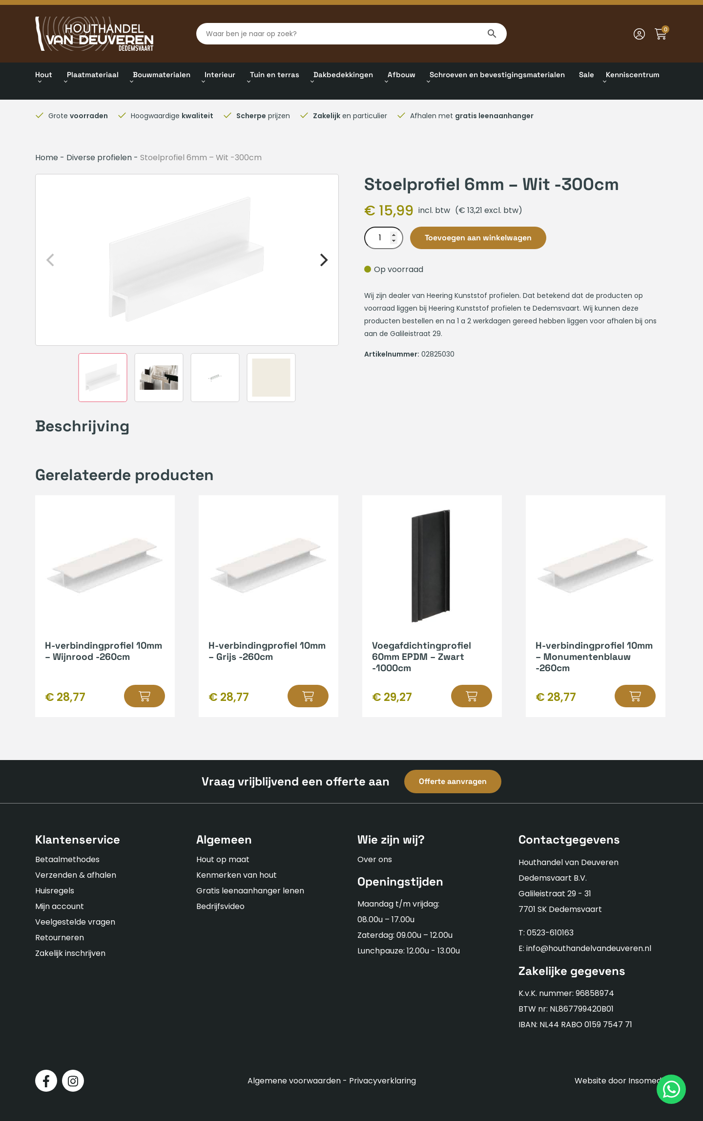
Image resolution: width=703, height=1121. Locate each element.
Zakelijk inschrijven (70, 953)
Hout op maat (222, 859)
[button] (144, 696)
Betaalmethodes (67, 859)
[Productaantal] (383, 238)
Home (46, 157)
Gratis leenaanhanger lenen (250, 890)
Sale (586, 74)
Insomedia (648, 1080)
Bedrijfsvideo (220, 906)
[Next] (322, 260)
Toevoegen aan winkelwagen (478, 238)
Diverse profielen (99, 157)
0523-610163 (550, 932)
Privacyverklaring (382, 1080)
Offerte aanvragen (453, 781)
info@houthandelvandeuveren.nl (588, 948)
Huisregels (54, 890)
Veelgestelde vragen (75, 922)
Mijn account (59, 906)
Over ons (374, 859)
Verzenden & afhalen (75, 875)
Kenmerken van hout (236, 875)
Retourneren (59, 937)
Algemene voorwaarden (294, 1080)
